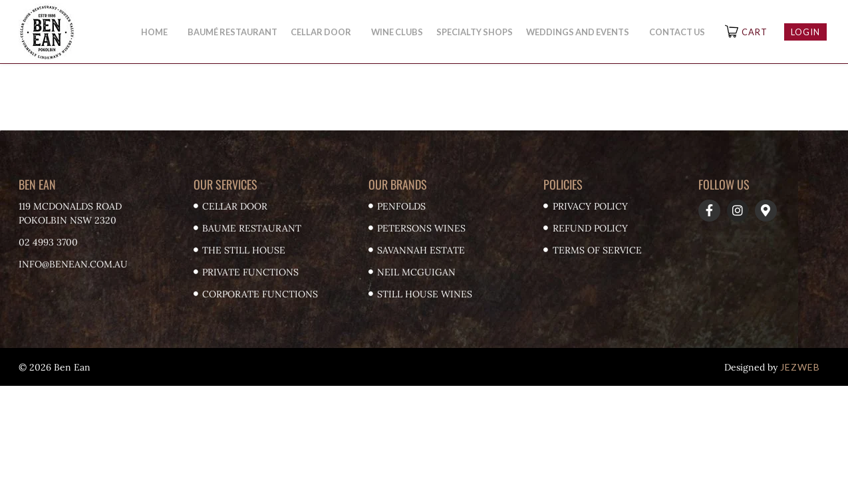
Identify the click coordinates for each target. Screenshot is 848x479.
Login (805, 32)
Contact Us (677, 32)
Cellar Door (324, 32)
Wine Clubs (397, 32)
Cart (755, 32)
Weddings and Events (581, 32)
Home (157, 32)
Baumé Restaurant (232, 32)
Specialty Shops (474, 32)
